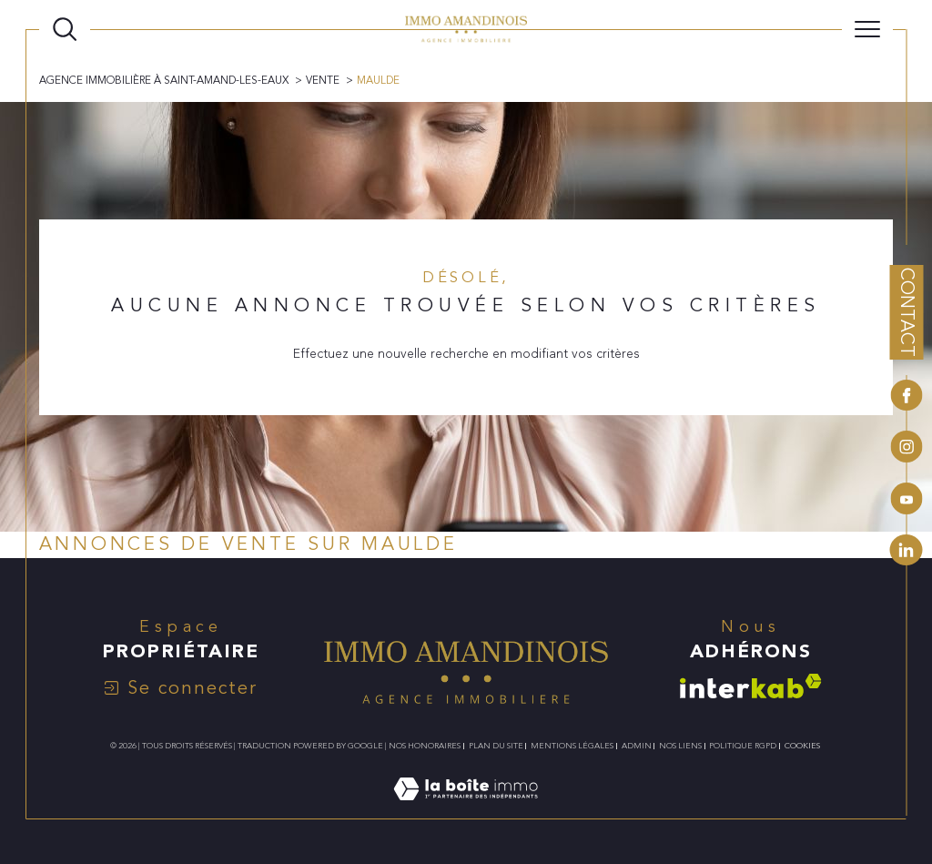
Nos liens (680, 745)
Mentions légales (572, 745)
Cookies (802, 745)
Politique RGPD (742, 745)
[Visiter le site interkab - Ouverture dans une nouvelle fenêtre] (751, 686)
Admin (637, 745)
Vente (322, 80)
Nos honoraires (425, 745)
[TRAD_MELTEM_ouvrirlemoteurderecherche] (64, 29)
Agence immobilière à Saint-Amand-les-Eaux (164, 80)
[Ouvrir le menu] (867, 29)
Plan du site (496, 745)
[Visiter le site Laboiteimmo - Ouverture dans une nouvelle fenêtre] (465, 808)
